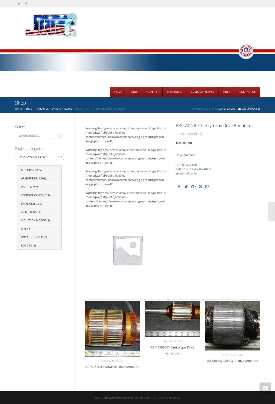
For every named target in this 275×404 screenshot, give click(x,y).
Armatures (42, 108)
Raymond (191, 173)
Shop (29, 108)
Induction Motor (33, 220)
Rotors (26, 245)
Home (19, 108)
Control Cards (32, 195)
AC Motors (29, 212)
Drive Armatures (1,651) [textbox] (38, 157)
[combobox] (39, 157)
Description (184, 143)
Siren (25, 229)
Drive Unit (28, 203)
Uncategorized (32, 237)
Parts (25, 187)
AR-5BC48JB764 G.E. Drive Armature (233, 360)
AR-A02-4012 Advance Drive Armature (112, 366)
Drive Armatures (62, 108)
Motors (27, 170)
